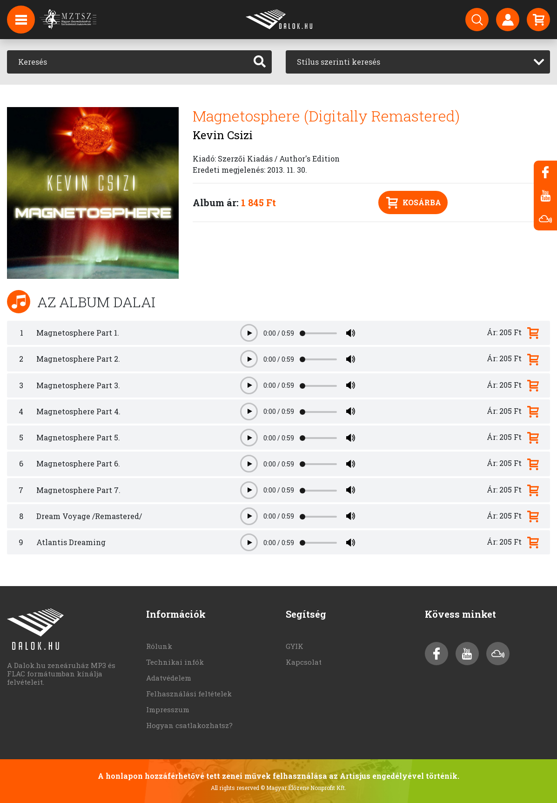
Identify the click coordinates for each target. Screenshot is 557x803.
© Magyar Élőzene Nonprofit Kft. (303, 787)
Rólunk (159, 646)
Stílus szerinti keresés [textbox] (338, 62)
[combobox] (418, 62)
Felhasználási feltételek (189, 693)
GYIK (294, 646)
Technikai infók (175, 662)
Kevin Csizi (223, 135)
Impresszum (167, 709)
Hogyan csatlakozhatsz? (189, 725)
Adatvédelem (168, 677)
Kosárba (413, 203)
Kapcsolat (304, 662)
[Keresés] (127, 62)
